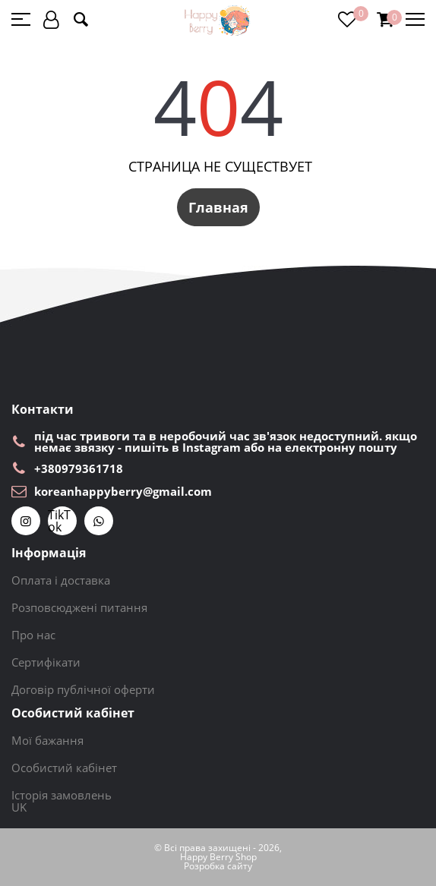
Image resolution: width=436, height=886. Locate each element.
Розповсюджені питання (79, 607)
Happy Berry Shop (218, 857)
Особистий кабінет (64, 767)
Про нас (33, 634)
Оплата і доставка (60, 580)
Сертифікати (46, 662)
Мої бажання (47, 740)
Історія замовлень (61, 794)
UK (19, 807)
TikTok (59, 520)
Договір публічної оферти (83, 689)
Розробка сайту (218, 866)
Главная (218, 207)
